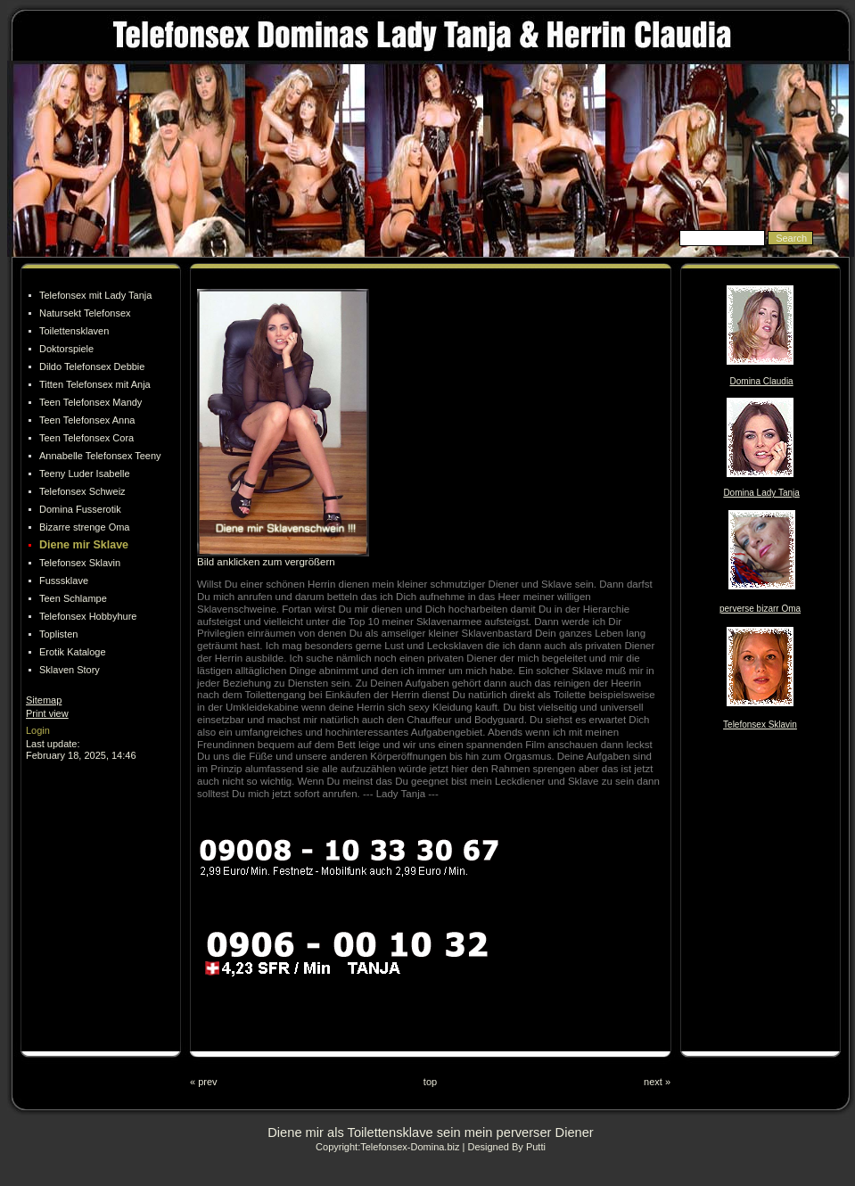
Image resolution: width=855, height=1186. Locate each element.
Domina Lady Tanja (761, 493)
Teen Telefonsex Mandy (90, 402)
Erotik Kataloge (72, 652)
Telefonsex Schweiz (82, 491)
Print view (47, 713)
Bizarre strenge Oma (84, 527)
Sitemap (44, 700)
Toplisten (58, 634)
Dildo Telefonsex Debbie (91, 366)
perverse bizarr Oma (760, 609)
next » (657, 1081)
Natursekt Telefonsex (85, 313)
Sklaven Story (69, 669)
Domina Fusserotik (80, 509)
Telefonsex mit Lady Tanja (95, 295)
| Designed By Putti (504, 1146)
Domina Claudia (761, 381)
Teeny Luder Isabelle (84, 473)
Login (38, 730)
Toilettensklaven (74, 330)
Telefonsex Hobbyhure (87, 616)
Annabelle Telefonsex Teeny (100, 455)
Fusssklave (63, 580)
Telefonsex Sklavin (79, 562)
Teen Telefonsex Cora (86, 437)
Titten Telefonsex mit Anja (95, 384)
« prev (204, 1081)
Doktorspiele (66, 348)
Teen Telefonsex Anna (87, 420)
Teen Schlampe (73, 598)
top (430, 1081)
